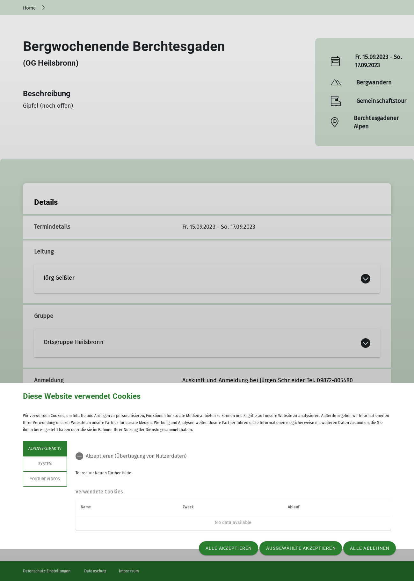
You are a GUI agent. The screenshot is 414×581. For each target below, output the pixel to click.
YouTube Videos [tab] (45, 479)
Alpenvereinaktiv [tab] (45, 448)
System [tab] (45, 464)
